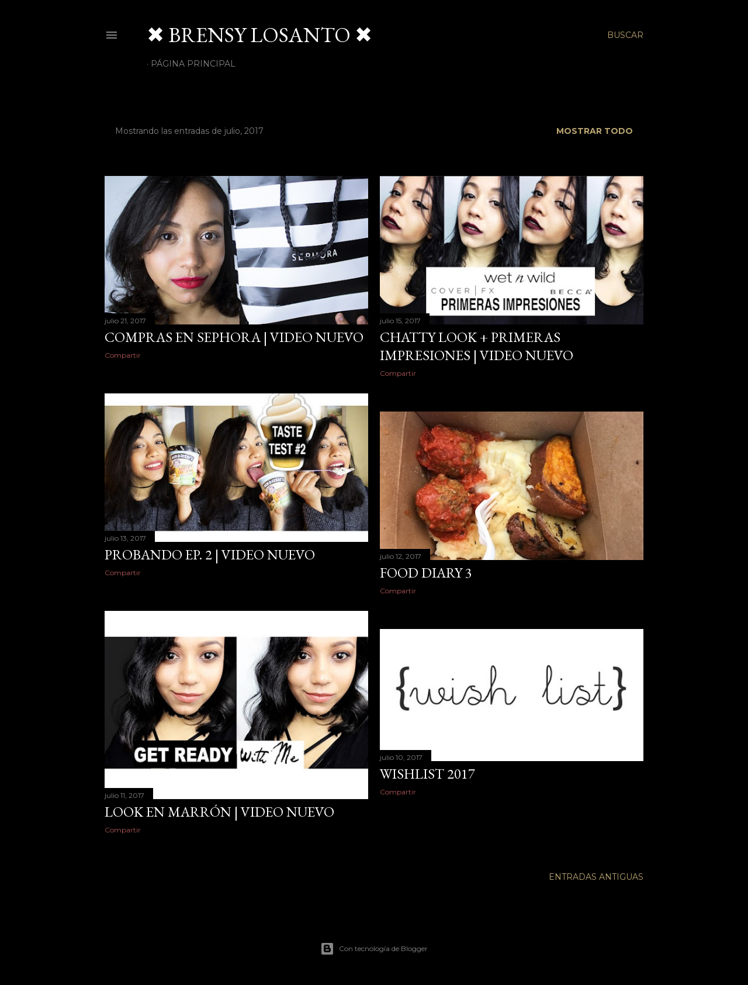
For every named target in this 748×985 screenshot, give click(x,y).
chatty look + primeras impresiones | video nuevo (476, 346)
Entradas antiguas (596, 877)
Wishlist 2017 (427, 774)
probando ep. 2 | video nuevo (210, 554)
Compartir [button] (123, 355)
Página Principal (193, 63)
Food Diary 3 (426, 573)
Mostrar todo (594, 131)
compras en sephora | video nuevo (234, 337)
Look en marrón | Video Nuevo (219, 812)
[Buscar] (625, 35)
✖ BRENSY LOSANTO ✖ (259, 35)
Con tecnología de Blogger (374, 949)
